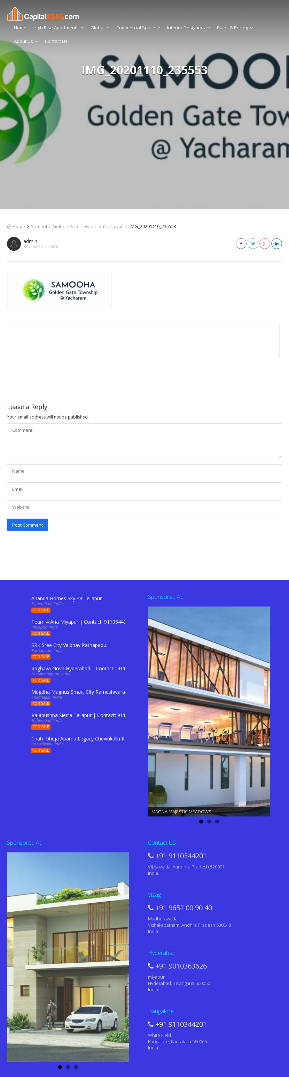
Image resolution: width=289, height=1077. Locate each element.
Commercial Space (138, 27)
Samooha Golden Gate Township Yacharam (77, 226)
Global (100, 27)
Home (20, 27)
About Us (26, 41)
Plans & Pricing (235, 27)
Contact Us (56, 41)
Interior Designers (188, 27)
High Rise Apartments (58, 27)
